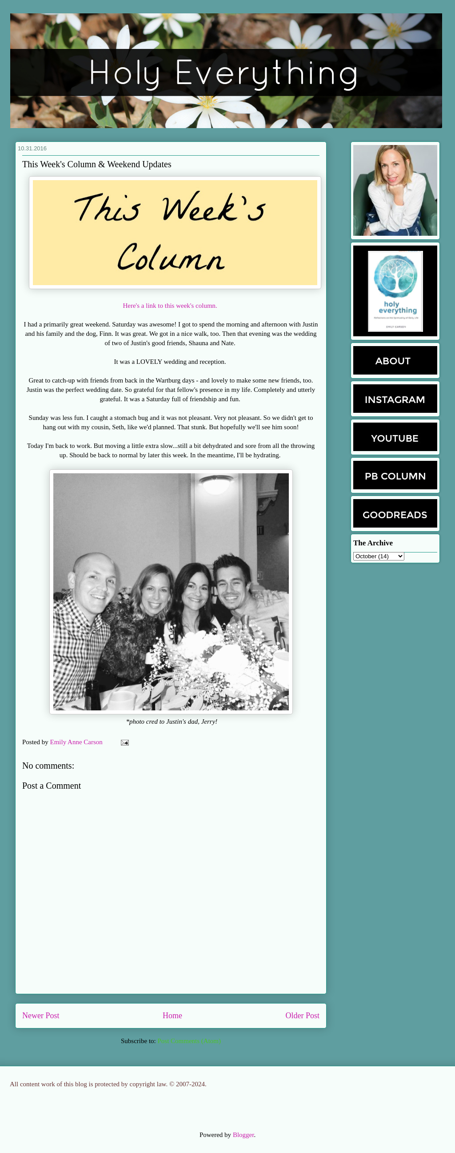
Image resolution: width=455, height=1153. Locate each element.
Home (172, 1015)
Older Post (303, 1015)
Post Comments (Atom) (189, 1040)
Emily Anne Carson (77, 742)
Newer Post (41, 1015)
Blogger (243, 1134)
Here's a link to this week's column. (171, 305)
